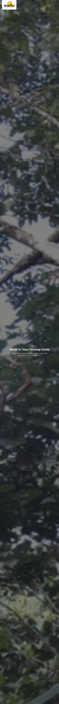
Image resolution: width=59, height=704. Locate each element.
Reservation (47, 11)
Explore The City (28, 11)
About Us (22, 11)
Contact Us (53, 11)
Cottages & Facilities (38, 11)
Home (17, 11)
